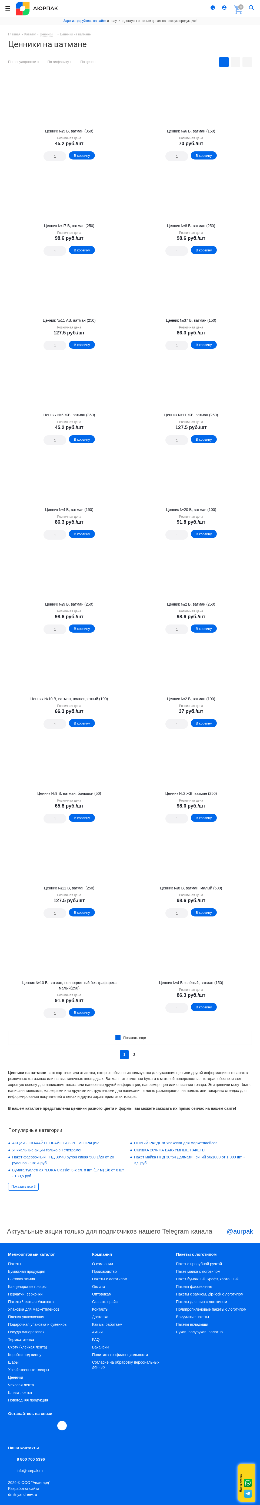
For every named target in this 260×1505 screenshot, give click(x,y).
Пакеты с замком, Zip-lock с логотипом (209, 1294)
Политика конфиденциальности (120, 1355)
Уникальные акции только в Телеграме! (46, 1150)
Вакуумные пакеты (192, 1317)
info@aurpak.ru (30, 1471)
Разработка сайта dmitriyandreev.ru (23, 1491)
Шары (13, 1362)
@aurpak (233, 1232)
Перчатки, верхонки (25, 1294)
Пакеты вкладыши (192, 1324)
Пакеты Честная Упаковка (31, 1302)
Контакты (100, 1309)
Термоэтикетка (21, 1339)
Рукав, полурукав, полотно (199, 1332)
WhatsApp (50, 1425)
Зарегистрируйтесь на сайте (85, 21)
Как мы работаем (107, 1324)
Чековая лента (21, 1385)
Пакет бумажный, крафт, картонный (207, 1279)
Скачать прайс (105, 1302)
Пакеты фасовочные (194, 1286)
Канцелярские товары (27, 1286)
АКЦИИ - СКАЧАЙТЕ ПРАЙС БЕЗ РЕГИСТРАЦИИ (55, 1143)
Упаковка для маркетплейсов (33, 1309)
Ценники (15, 1377)
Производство (104, 1271)
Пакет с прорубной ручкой (199, 1264)
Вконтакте (13, 1425)
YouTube (38, 1425)
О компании (102, 1264)
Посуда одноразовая (26, 1332)
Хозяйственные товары (28, 1370)
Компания (102, 1254)
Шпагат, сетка (20, 1392)
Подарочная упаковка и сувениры (37, 1324)
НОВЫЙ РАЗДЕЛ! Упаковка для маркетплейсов (176, 1143)
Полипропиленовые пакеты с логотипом (211, 1309)
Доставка (100, 1317)
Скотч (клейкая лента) (27, 1347)
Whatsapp (248, 1483)
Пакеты (14, 1264)
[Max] (62, 1425)
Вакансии (100, 1347)
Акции (97, 1332)
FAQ (96, 1339)
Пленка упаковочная (26, 1317)
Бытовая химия (21, 1279)
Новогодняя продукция (28, 1400)
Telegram (25, 1425)
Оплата (98, 1286)
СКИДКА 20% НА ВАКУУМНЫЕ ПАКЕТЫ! (170, 1150)
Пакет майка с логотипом (198, 1271)
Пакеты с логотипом (109, 1279)
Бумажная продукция (26, 1271)
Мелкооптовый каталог (31, 1254)
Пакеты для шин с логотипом (201, 1302)
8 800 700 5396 (31, 1459)
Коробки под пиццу (24, 1355)
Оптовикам (102, 1294)
